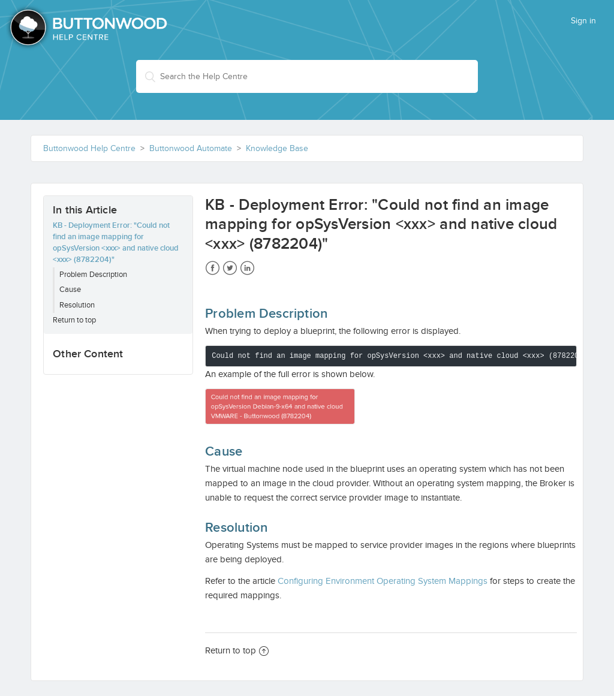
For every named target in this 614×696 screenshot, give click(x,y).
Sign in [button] (583, 21)
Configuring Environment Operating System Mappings (382, 581)
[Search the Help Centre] (307, 76)
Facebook (212, 268)
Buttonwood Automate (190, 148)
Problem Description (93, 274)
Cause (70, 289)
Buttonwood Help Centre (89, 148)
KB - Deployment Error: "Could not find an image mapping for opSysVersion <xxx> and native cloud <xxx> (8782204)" (116, 242)
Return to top (74, 320)
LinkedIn (247, 268)
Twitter (229, 268)
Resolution (77, 305)
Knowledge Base (277, 148)
